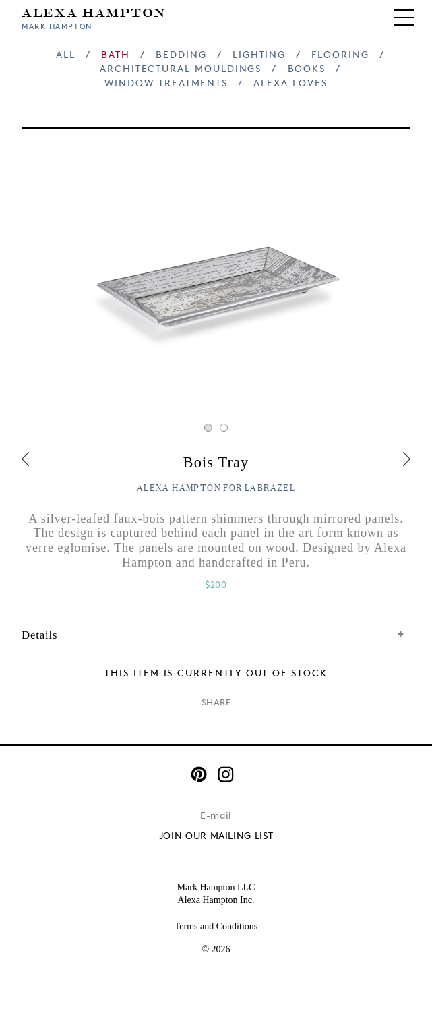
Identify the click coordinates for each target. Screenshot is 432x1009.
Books (307, 68)
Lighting (259, 54)
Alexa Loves (290, 82)
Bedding (181, 54)
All (65, 54)
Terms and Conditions (216, 926)
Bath (115, 54)
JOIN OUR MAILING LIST (216, 835)
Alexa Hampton (94, 12)
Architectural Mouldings (180, 68)
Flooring (340, 54)
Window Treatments (166, 82)
